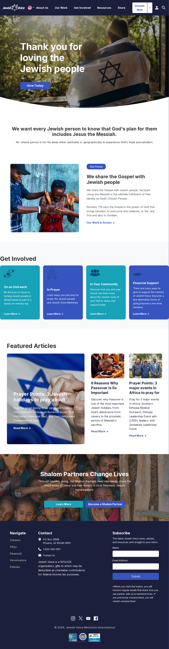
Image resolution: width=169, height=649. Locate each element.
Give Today (35, 85)
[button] (42, 7)
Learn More (63, 504)
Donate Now (140, 7)
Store (121, 7)
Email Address (120, 560)
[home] (14, 8)
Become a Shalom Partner (105, 504)
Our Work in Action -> (101, 222)
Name (116, 547)
